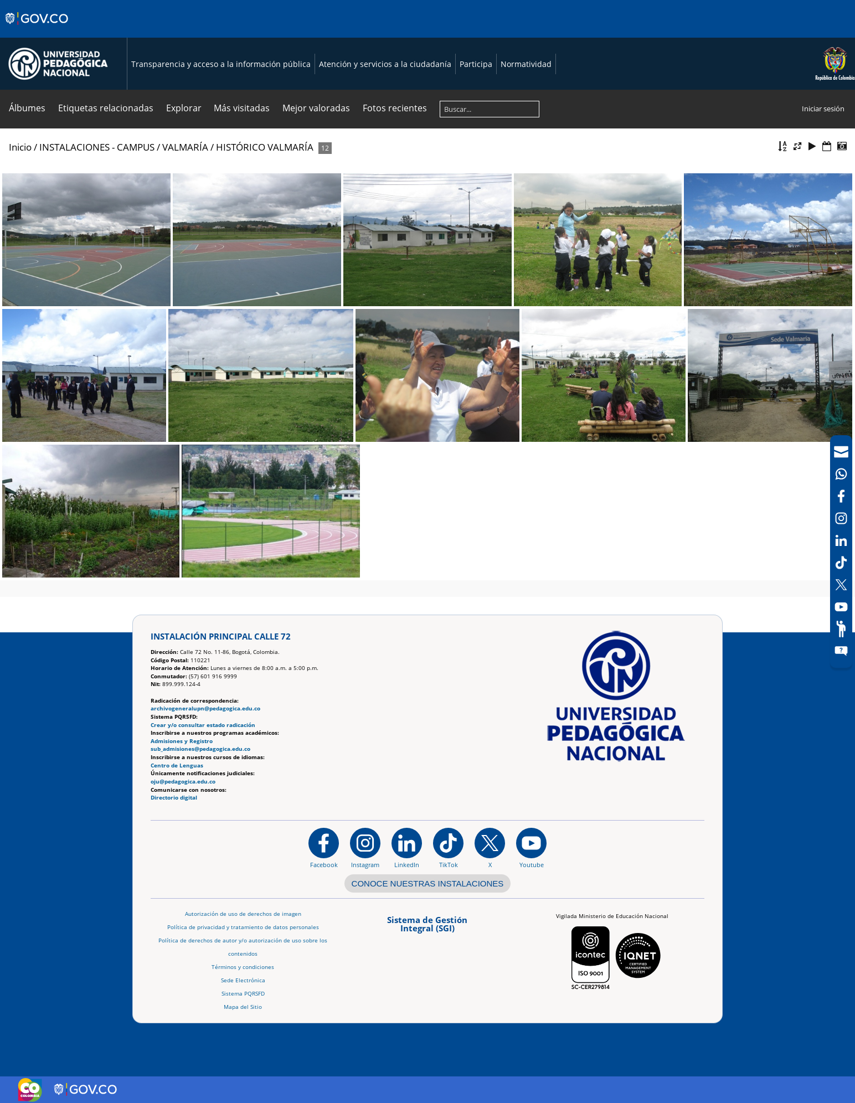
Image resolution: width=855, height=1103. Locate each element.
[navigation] (841, 551)
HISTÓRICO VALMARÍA (264, 147)
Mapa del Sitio (243, 1007)
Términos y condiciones (243, 967)
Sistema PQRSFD (243, 993)
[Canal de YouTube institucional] (531, 847)
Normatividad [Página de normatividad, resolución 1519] (526, 64)
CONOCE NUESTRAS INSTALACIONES (428, 883)
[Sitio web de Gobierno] (37, 29)
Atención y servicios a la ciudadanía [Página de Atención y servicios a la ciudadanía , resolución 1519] (385, 64)
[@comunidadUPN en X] (490, 847)
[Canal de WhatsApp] (841, 474)
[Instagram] (365, 847)
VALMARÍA (185, 147)
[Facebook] (841, 496)
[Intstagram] (841, 518)
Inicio (20, 147)
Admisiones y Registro (182, 741)
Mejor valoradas (316, 108)
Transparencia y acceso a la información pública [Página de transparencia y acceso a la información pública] (221, 64)
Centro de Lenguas (177, 765)
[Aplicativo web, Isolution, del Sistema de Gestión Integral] (427, 928)
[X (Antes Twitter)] (841, 585)
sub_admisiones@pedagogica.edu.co (200, 748)
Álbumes (27, 108)
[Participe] (841, 629)
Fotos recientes (395, 108)
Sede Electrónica (243, 980)
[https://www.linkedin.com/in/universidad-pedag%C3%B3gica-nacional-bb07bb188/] (407, 847)
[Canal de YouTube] (841, 607)
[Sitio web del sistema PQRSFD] (841, 651)
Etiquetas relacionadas (105, 108)
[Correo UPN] (841, 452)
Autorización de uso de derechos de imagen (243, 914)
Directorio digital (174, 797)
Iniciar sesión (823, 109)
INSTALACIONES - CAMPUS (96, 147)
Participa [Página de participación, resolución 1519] (476, 64)
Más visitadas (242, 108)
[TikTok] (841, 563)
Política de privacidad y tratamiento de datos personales (243, 927)
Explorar (184, 108)
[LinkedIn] (841, 540)
